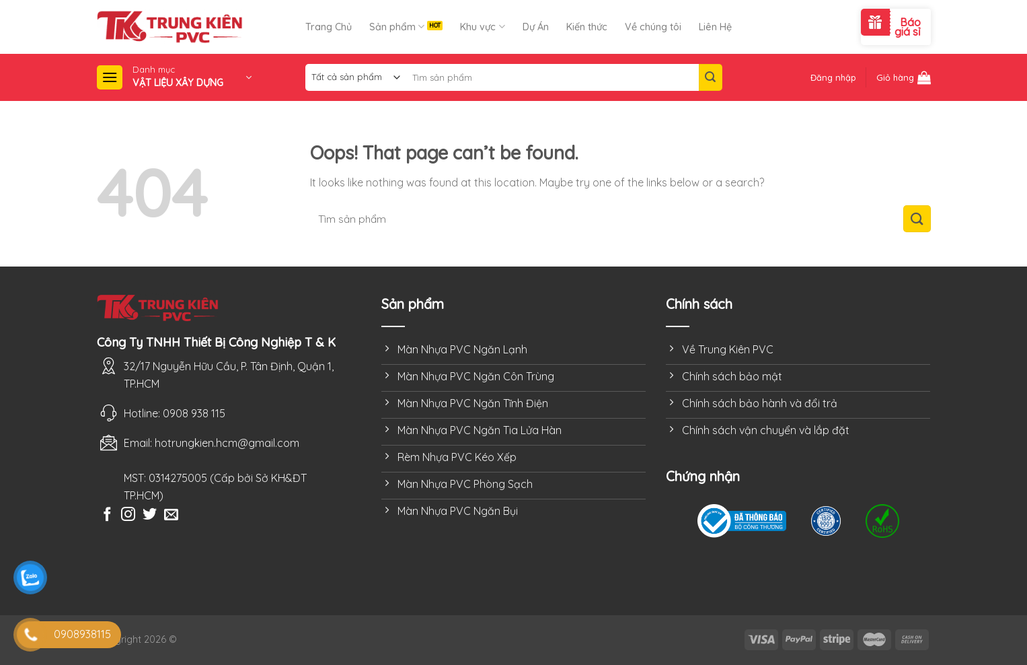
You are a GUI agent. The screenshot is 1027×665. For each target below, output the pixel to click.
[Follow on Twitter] (150, 515)
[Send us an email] (171, 515)
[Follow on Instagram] (128, 515)
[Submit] (710, 77)
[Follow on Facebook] (107, 515)
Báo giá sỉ (908, 26)
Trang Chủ (328, 27)
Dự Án (536, 27)
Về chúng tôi (653, 27)
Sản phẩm (396, 26)
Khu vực (482, 26)
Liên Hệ (715, 27)
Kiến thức (586, 27)
